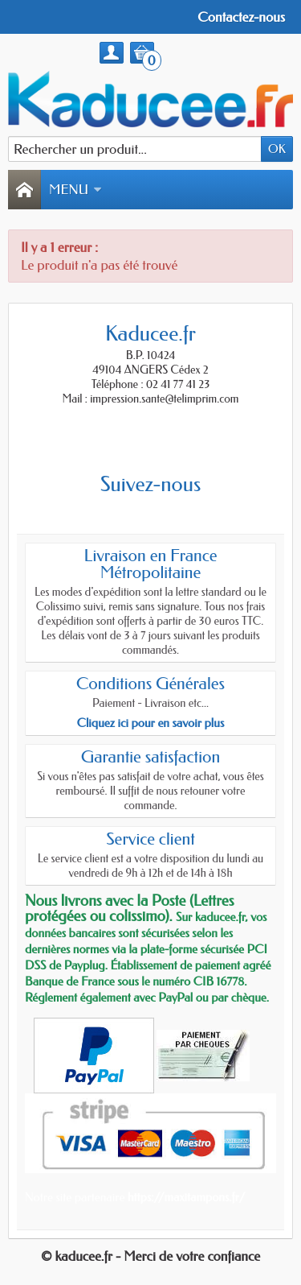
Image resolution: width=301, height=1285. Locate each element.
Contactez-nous (241, 17)
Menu (75, 189)
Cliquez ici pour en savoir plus (151, 723)
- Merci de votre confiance (188, 1256)
